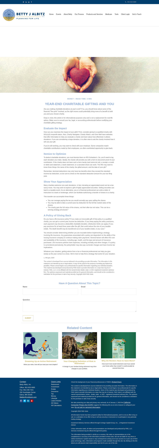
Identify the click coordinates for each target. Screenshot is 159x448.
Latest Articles (56, 401)
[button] (58, 15)
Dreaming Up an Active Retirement (40, 361)
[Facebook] (31, 2)
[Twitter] (23, 2)
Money (53, 396)
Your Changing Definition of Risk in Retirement (79, 362)
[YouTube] (28, 2)
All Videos (54, 403)
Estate (53, 389)
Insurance (54, 391)
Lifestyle (54, 398)
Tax (52, 394)
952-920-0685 (130, 2)
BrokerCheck (116, 382)
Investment (55, 387)
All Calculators (56, 405)
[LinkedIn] (26, 2)
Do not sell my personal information (87, 407)
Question (26, 300)
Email (83, 287)
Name (25, 287)
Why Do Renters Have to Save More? (118, 361)
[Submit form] (28, 318)
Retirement (55, 384)
